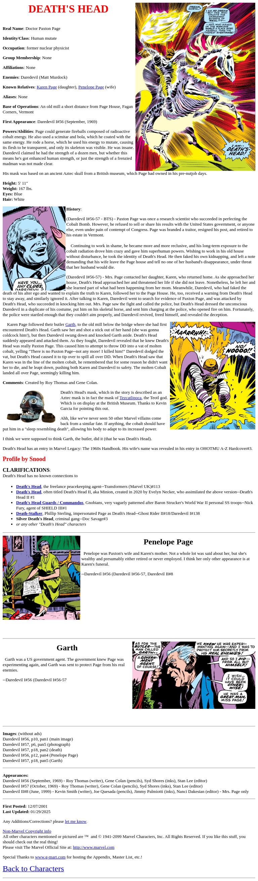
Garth (71, 324)
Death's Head (28, 486)
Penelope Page (91, 86)
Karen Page (47, 86)
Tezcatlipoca (131, 397)
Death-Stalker (29, 513)
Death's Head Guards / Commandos (49, 502)
